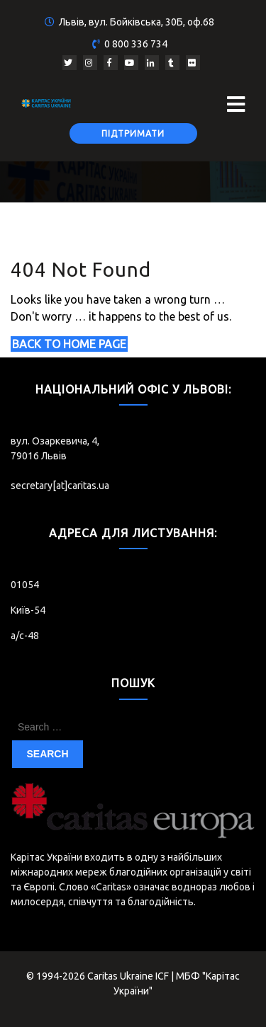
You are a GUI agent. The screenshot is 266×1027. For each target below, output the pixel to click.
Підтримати (133, 133)
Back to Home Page (69, 344)
